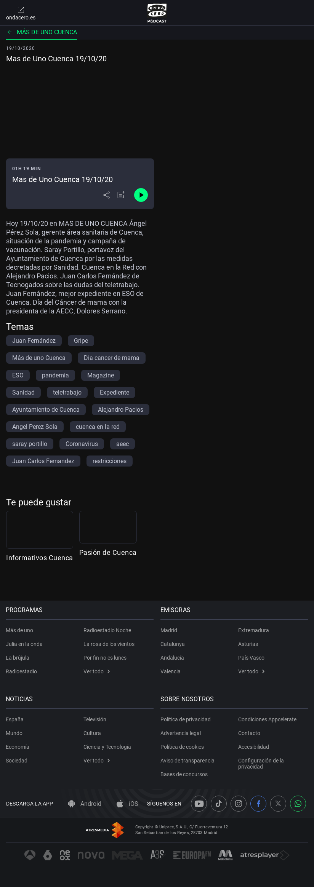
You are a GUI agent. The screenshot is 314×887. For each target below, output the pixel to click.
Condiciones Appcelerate (267, 719)
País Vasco (251, 658)
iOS (127, 803)
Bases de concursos (184, 774)
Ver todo (96, 671)
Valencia (171, 671)
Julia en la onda (24, 644)
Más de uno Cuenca (41, 32)
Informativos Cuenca (39, 580)
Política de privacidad (186, 719)
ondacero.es (20, 13)
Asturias (248, 644)
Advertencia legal (181, 733)
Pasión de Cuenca (147, 580)
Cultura (92, 733)
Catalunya (173, 644)
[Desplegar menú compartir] (106, 195)
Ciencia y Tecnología (107, 747)
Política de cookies (182, 747)
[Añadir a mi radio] (121, 195)
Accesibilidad (253, 747)
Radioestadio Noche (107, 630)
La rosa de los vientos (109, 644)
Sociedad (17, 761)
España (15, 719)
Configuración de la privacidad (261, 764)
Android (84, 803)
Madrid (169, 630)
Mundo (14, 733)
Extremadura (253, 630)
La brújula (18, 658)
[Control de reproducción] (141, 195)
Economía (18, 747)
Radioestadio (21, 671)
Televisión (94, 719)
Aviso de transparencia (188, 761)
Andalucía (172, 658)
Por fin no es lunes (105, 658)
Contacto (249, 733)
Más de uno (20, 630)
